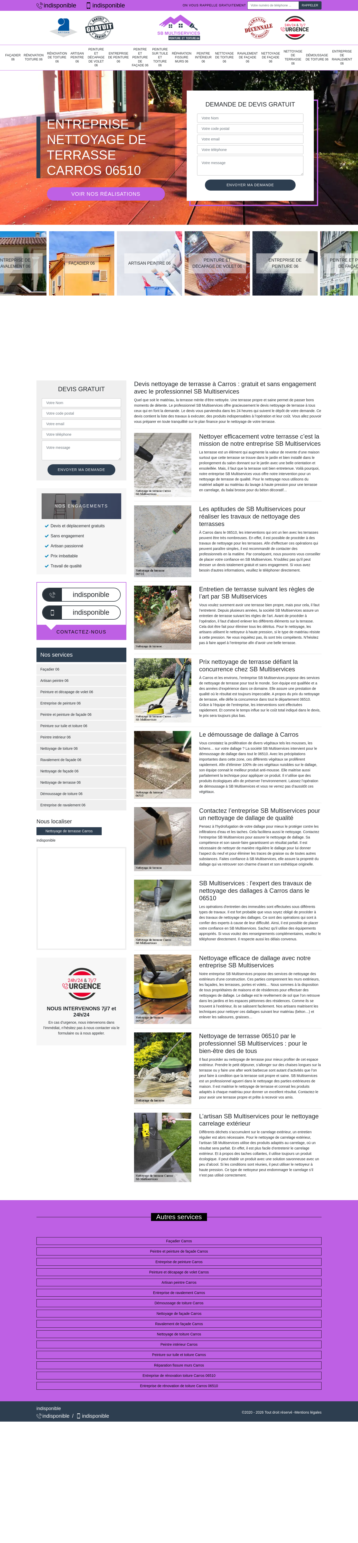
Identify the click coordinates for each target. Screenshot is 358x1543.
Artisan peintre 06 (77, 57)
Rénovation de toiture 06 (57, 57)
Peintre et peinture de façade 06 (140, 57)
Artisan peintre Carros (179, 1282)
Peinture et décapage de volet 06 (96, 57)
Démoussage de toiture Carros (179, 1303)
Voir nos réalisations (105, 194)
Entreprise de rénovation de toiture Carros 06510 (179, 1386)
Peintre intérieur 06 (203, 57)
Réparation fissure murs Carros (179, 1365)
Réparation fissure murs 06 (181, 57)
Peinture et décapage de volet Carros (179, 1272)
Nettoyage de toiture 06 (224, 57)
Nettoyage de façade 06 (270, 57)
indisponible (56, 5)
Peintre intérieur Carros (179, 1344)
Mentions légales (308, 1412)
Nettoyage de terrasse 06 (293, 57)
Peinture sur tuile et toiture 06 (160, 57)
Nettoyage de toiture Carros (179, 1334)
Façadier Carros (179, 1241)
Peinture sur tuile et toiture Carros (179, 1355)
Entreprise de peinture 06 (118, 57)
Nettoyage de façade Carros (178, 1314)
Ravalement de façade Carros (179, 1324)
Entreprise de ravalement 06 (342, 57)
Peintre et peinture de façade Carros (179, 1251)
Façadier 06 (13, 57)
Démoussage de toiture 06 (317, 57)
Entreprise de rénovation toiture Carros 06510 (179, 1375)
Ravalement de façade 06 (247, 57)
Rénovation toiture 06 (34, 57)
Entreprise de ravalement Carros (179, 1293)
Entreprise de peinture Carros (179, 1262)
